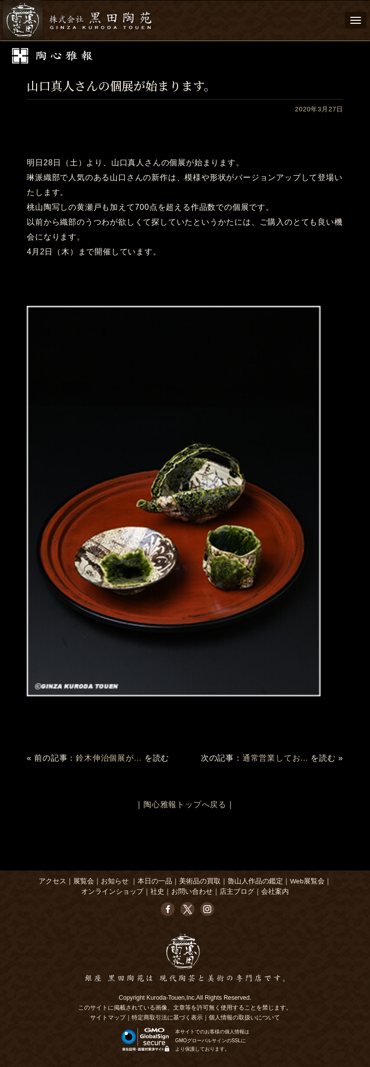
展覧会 (83, 881)
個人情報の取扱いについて (244, 1017)
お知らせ (115, 881)
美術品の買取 (200, 881)
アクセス (52, 881)
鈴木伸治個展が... (108, 758)
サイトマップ (108, 1017)
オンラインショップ (112, 891)
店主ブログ (237, 891)
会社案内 (275, 891)
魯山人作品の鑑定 (255, 881)
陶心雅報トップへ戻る (185, 804)
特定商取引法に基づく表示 (167, 1017)
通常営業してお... (275, 758)
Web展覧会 (307, 881)
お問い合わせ (192, 891)
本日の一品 (155, 881)
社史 (157, 891)
